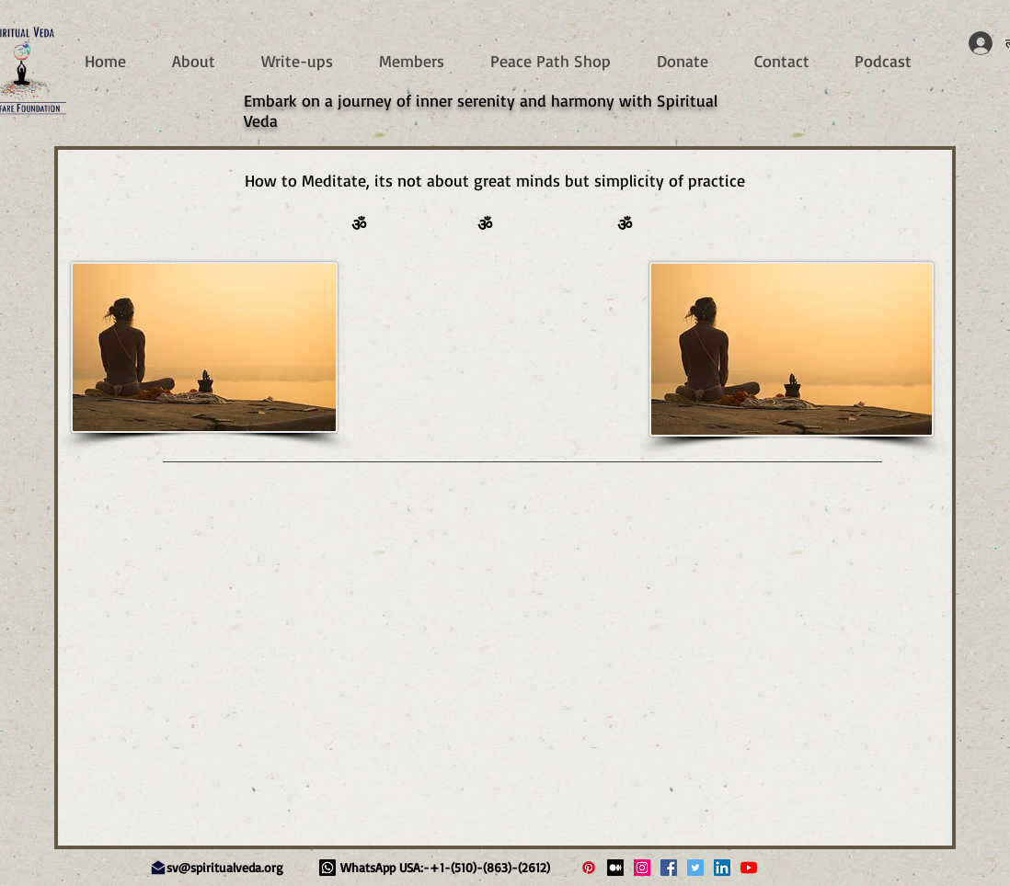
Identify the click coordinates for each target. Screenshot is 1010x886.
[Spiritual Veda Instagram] (642, 867)
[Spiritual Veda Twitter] (695, 867)
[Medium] (615, 867)
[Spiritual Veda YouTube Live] (748, 867)
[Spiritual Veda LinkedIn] (722, 867)
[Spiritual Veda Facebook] (668, 867)
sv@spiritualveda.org (224, 867)
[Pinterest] (588, 867)
